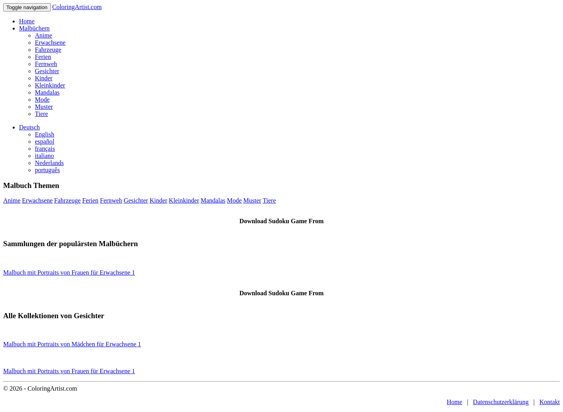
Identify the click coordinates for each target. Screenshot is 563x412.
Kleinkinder (50, 85)
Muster (44, 106)
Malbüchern (34, 28)
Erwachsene (50, 42)
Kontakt (549, 402)
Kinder (43, 78)
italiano (44, 155)
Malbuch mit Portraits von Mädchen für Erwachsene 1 (72, 344)
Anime (43, 35)
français (45, 148)
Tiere (41, 113)
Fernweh (46, 64)
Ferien (43, 56)
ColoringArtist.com (77, 7)
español (44, 141)
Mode (42, 99)
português (47, 170)
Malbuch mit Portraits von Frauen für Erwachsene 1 (69, 272)
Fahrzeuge (48, 49)
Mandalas (47, 92)
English (44, 134)
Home (26, 21)
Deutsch (29, 127)
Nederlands (49, 162)
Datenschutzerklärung (501, 402)
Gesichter (47, 71)
